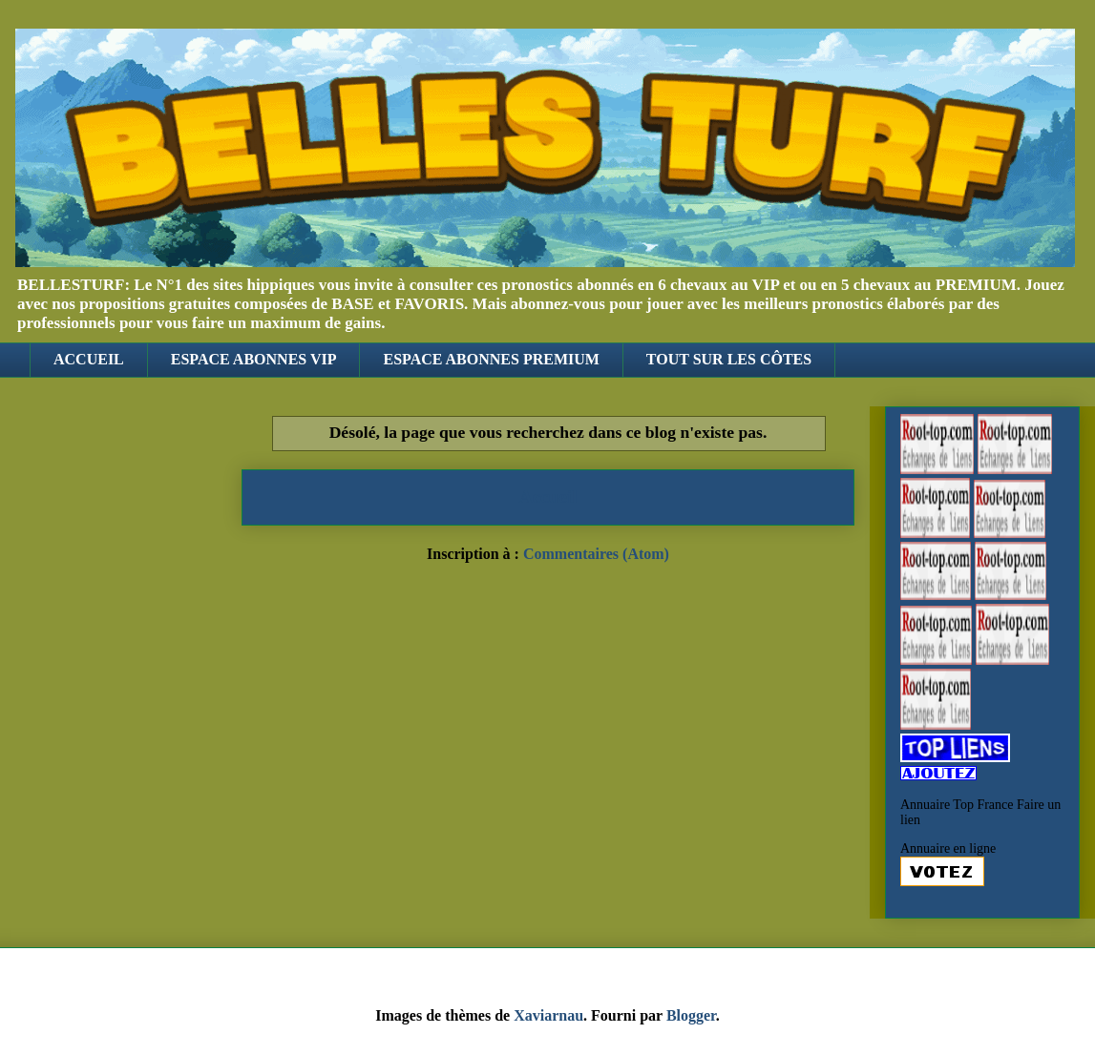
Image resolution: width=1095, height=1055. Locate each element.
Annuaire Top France (957, 804)
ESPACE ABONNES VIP (254, 359)
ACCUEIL (88, 359)
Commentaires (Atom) (596, 554)
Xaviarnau (548, 1015)
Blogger (691, 1015)
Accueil (548, 496)
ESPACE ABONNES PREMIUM (491, 359)
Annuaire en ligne (948, 848)
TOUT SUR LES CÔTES (728, 359)
